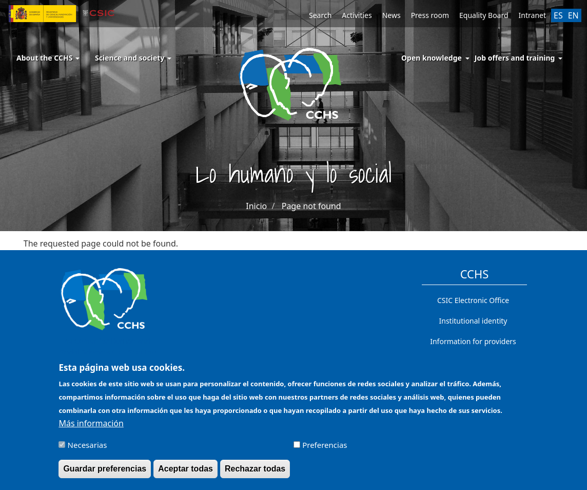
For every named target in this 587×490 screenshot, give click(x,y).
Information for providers (473, 341)
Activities (356, 15)
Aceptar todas (185, 473)
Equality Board (483, 15)
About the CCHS (48, 58)
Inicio (256, 206)
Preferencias (324, 449)
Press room (430, 15)
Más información (90, 428)
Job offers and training (515, 58)
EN (573, 15)
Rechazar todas (255, 473)
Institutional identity (473, 321)
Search (320, 15)
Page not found (311, 206)
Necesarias (87, 449)
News (391, 15)
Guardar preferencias (104, 473)
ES (558, 15)
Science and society (133, 58)
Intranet (532, 15)
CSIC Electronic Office (473, 300)
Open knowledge (431, 58)
